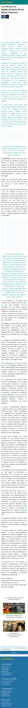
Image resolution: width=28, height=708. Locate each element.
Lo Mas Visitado (5, 702)
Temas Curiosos (5, 694)
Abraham (23, 510)
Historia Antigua (5, 668)
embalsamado (8, 363)
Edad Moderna (4, 671)
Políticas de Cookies (6, 705)
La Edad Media (5, 669)
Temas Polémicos (5, 684)
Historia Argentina (5, 666)
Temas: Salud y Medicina (7, 681)
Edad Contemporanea (6, 673)
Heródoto (4, 394)
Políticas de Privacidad (6, 703)
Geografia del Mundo (6, 690)
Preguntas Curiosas (6, 695)
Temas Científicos (5, 682)
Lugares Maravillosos (6, 692)
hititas (24, 503)
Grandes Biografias (5, 674)
